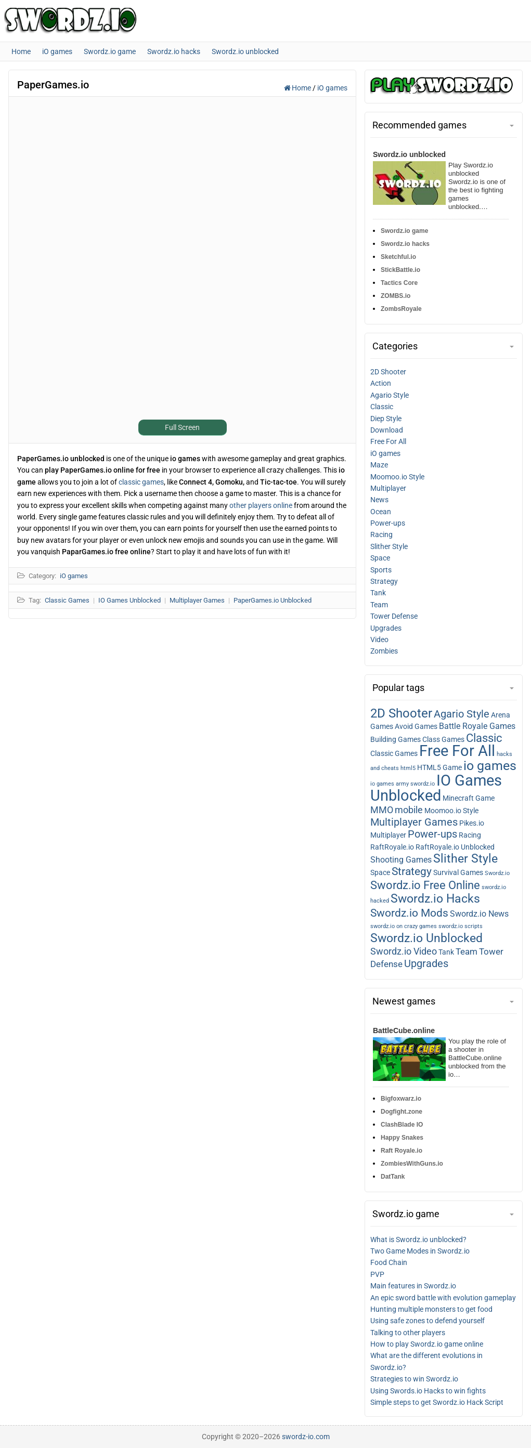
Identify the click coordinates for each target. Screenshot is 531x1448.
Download (386, 430)
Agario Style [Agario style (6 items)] (461, 714)
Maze (379, 465)
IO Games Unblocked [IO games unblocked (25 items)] (436, 788)
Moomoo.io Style (397, 477)
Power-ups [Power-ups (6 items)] (432, 834)
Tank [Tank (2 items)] (446, 952)
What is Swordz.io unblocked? (418, 1239)
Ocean (380, 511)
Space (380, 558)
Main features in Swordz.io (413, 1286)
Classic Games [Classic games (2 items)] (394, 753)
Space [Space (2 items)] (380, 872)
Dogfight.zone (401, 1111)
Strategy (384, 581)
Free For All (388, 441)
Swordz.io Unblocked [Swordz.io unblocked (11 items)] (426, 938)
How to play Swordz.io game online (426, 1344)
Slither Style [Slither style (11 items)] (465, 858)
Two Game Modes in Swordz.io (420, 1251)
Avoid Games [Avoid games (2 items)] (416, 726)
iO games (332, 88)
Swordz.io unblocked (409, 154)
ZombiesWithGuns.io (412, 1163)
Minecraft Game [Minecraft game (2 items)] (469, 798)
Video (379, 639)
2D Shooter (388, 372)
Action (380, 383)
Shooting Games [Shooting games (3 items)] (401, 860)
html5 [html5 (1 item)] (408, 768)
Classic (381, 406)
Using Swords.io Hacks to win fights (428, 1391)
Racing (381, 534)
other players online (260, 505)
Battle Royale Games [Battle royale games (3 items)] (477, 726)
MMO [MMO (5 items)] (381, 810)
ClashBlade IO (402, 1124)
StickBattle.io (400, 269)
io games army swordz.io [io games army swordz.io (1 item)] (402, 783)
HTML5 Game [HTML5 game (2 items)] (439, 767)
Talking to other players (407, 1332)
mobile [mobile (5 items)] (409, 810)
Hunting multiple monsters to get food (431, 1309)
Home (298, 88)
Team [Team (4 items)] (466, 951)
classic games (141, 482)
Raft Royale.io (401, 1150)
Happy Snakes (402, 1137)
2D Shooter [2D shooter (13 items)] (401, 713)
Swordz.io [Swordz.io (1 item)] (497, 873)
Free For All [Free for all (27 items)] (457, 751)
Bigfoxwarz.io (401, 1098)
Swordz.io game (404, 230)
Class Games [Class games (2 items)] (443, 739)
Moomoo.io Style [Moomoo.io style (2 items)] (451, 810)
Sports (381, 570)
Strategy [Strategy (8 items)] (412, 871)
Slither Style (389, 546)
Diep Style (386, 418)
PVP (377, 1274)
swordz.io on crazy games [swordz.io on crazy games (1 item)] (403, 926)
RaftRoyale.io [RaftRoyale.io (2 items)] (392, 847)
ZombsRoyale (401, 308)
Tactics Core (399, 282)
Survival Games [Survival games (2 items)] (458, 872)
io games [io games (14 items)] (489, 765)
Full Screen (182, 427)
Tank (378, 593)
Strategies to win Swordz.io (414, 1379)
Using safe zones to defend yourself (427, 1320)
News (379, 499)
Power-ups (387, 523)
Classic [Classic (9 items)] (484, 738)
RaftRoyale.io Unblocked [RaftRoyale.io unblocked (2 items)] (455, 847)
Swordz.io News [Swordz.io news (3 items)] (479, 914)
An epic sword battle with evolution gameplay (443, 1298)
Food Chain (388, 1262)
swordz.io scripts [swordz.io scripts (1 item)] (460, 926)
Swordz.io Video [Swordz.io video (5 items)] (403, 951)
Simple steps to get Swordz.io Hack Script (436, 1402)
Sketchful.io (398, 256)
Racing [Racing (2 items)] (470, 835)
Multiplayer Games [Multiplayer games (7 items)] (414, 822)
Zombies (384, 651)
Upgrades (386, 628)
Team (379, 605)
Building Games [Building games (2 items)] (395, 739)
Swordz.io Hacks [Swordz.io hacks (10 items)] (435, 899)
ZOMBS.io (395, 295)
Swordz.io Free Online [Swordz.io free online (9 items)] (425, 885)
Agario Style (389, 395)
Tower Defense (394, 616)
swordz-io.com (306, 1436)
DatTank (393, 1176)
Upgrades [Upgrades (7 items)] (426, 963)
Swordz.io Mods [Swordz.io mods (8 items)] (409, 912)
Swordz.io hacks (405, 243)
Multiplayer (388, 488)
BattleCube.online (404, 1030)
